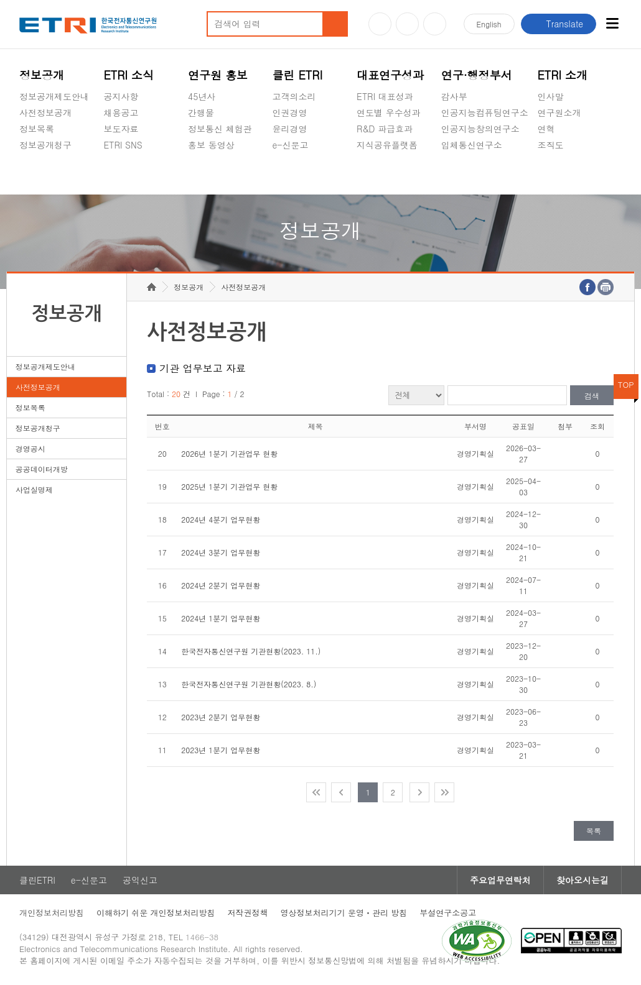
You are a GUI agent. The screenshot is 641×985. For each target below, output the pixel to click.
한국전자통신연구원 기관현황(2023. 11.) (250, 651)
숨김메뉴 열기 (25, 159)
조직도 (551, 145)
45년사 (201, 96)
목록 (593, 830)
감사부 (454, 96)
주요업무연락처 (500, 880)
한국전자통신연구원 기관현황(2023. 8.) (248, 684)
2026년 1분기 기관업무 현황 (229, 453)
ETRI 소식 (128, 75)
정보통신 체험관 (220, 128)
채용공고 (120, 112)
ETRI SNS (122, 145)
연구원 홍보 (218, 75)
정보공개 (41, 75)
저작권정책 (248, 913)
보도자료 (120, 128)
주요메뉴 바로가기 (0, 0)
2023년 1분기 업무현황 (220, 749)
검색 (591, 395)
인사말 (551, 96)
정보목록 (36, 128)
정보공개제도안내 (54, 96)
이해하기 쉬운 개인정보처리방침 (155, 913)
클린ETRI (37, 880)
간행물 (201, 112)
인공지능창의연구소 (480, 128)
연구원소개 (559, 112)
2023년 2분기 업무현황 (220, 717)
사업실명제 (34, 489)
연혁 (546, 128)
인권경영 (290, 112)
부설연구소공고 (447, 913)
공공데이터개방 (42, 469)
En (489, 24)
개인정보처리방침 (51, 913)
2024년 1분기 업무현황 (220, 618)
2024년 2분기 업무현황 (220, 585)
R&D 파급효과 (385, 128)
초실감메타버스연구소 (484, 174)
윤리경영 (290, 128)
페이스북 (434, 23)
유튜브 (379, 23)
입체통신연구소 (471, 145)
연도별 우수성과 (389, 112)
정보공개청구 (45, 145)
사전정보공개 (45, 112)
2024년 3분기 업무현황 (220, 552)
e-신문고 (291, 145)
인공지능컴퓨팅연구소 (484, 112)
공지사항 (120, 96)
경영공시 (36, 174)
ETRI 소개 (563, 75)
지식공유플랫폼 (387, 145)
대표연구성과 (390, 75)
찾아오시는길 (582, 880)
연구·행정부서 (476, 75)
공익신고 (290, 174)
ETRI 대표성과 (385, 96)
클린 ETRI (298, 75)
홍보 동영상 (211, 145)
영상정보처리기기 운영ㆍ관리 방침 (344, 913)
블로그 (407, 23)
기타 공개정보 (565, 174)
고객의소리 (294, 96)
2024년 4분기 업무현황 (220, 519)
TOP (626, 384)
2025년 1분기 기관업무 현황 (229, 486)
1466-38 (201, 937)
